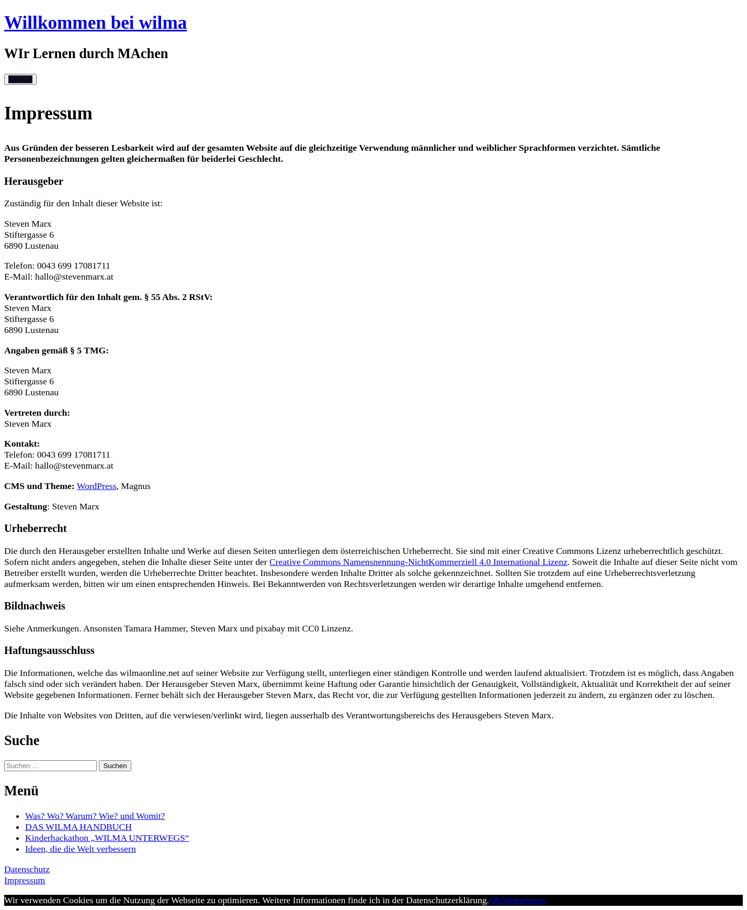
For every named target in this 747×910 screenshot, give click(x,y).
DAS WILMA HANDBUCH (78, 827)
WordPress (97, 486)
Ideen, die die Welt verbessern (80, 849)
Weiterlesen (524, 900)
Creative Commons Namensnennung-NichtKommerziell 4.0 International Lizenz (418, 562)
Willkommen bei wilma (95, 23)
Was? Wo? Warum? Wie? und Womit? (95, 816)
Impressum (24, 880)
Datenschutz (27, 869)
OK (495, 900)
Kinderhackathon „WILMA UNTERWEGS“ (107, 838)
